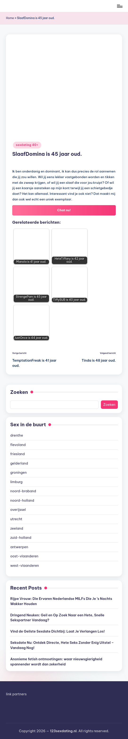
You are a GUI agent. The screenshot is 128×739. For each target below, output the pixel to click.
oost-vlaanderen (24, 556)
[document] (64, 500)
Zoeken (19, 392)
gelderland (19, 463)
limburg (16, 482)
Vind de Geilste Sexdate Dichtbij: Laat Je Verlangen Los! (57, 631)
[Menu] (119, 6)
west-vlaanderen (24, 565)
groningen (18, 472)
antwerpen (19, 547)
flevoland (17, 445)
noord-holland (22, 500)
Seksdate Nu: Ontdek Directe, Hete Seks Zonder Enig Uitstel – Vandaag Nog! (62, 645)
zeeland (16, 528)
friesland (17, 454)
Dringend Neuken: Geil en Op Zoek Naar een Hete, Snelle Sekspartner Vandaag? (57, 617)
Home (10, 18)
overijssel (18, 510)
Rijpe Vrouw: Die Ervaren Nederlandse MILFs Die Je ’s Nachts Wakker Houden (61, 601)
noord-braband (23, 491)
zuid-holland (20, 538)
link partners (16, 694)
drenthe (16, 435)
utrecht (16, 519)
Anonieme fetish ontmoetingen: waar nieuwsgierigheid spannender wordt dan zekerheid (56, 661)
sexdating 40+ (27, 145)
